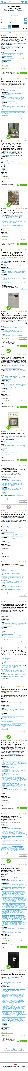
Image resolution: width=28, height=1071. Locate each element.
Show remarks (4, 65)
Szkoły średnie (5, 706)
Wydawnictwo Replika (11, 873)
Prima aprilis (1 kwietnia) (8, 918)
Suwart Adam (6, 825)
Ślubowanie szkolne (6, 1019)
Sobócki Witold (18, 525)
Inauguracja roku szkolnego (15, 910)
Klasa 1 (13, 888)
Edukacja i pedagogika (12, 542)
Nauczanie (4, 484)
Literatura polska (14, 774)
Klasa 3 (22, 888)
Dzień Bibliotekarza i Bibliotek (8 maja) (11, 777)
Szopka (16, 918)
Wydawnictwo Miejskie (10, 155)
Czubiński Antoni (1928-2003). (9, 443)
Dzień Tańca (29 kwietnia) (12, 907)
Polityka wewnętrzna (7, 331)
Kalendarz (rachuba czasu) (8, 911)
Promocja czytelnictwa (18, 710)
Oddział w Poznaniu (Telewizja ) (12, 833)
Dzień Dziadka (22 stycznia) (13, 894)
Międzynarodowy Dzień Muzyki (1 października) (13, 915)
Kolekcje (9, 28)
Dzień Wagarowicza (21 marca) (9, 1013)
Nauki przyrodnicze (6, 60)
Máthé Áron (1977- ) (18, 376)
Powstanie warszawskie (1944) (14, 1018)
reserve (23, 73)
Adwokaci (18, 833)
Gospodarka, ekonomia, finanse (9, 278)
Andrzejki (18, 1007)
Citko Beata (19, 760)
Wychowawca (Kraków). (17, 676)
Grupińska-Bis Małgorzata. (11, 161)
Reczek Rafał (6, 376)
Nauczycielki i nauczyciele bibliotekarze (16, 620)
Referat (4, 841)
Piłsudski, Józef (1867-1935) (8, 1001)
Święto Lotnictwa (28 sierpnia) (11, 785)
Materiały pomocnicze (7, 538)
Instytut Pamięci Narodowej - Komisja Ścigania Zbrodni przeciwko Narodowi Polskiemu (12, 366)
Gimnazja (4, 620)
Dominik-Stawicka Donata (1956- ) (11, 761)
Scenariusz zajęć (6, 488)
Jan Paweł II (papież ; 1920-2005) (13, 997)
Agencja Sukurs (10, 977)
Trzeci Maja (15, 1019)
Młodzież (23, 665)
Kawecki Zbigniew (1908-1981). (12, 54)
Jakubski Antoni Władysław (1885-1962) (12, 265)
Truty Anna (6, 658)
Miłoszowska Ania (14, 762)
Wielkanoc (22, 924)
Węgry (17, 387)
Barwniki (4, 271)
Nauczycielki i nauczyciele (8, 532)
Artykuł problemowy (6, 581)
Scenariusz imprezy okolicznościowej (10, 1025)
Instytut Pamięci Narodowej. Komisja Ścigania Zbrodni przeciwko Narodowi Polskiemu (12, 216)
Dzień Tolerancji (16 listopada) (13, 909)
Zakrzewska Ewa (10, 764)
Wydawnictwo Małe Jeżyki (13, 754)
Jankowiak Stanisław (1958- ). (9, 221)
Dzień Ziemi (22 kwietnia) (13, 783)
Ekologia (20, 1013)
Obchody (13, 164)
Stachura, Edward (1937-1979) (10, 1003)
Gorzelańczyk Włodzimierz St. (12, 160)
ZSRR (21, 387)
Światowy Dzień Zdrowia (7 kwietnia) (17, 784)
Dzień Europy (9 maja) (11, 780)
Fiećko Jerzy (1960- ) (8, 90)
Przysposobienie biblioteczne (18, 624)
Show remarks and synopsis (7, 1032)
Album (3, 168)
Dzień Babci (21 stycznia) (8, 891)
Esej (16, 103)
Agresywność (12, 1007)
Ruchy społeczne (20, 330)
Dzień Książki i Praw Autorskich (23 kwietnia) (12, 779)
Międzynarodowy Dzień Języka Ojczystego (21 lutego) (13, 913)
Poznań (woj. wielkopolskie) (8, 387)
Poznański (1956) (14, 99)
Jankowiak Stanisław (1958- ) (10, 377)
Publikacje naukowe (6, 94)
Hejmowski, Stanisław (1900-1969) (10, 831)
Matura (20, 1015)
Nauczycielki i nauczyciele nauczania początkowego (14, 770)
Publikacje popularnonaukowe (14, 480)
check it (23, 288)
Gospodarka (5, 446)
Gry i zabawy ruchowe (7, 789)
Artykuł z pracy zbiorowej (8, 103)
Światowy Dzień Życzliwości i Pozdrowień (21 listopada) (12, 924)
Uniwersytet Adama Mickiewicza (12, 368)
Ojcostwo (4, 666)
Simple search (3, 28)
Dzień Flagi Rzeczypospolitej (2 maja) (14, 896)
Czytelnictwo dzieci (6, 623)
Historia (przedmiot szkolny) (8, 483)
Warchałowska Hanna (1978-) (10, 877)
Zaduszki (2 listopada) (14, 1020)
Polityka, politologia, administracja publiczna (12, 335)
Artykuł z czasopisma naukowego (10, 670)
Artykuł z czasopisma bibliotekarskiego (11, 628)
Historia (4, 106)
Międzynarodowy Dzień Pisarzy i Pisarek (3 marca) (14, 916)
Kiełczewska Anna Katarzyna (10, 699)
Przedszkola (5, 884)
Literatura (15, 98)
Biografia (4, 62)
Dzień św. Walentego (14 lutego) (16, 1012)
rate (26, 34)
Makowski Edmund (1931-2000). (12, 327)
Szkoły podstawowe (13, 884)
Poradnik (24, 789)
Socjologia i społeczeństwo (20, 674)
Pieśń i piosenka (17, 789)
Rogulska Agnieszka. (12, 222)
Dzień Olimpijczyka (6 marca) (9, 900)
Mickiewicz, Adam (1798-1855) (9, 999)
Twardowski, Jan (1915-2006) (9, 1006)
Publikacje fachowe (11, 618)
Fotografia (6, 164)
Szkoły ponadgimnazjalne (8, 990)
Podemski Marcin (7, 525)
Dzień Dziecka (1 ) (19, 1009)
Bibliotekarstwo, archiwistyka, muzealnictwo (12, 632)
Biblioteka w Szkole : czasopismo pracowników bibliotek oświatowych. (12, 636)
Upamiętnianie (11, 836)
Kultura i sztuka (5, 170)
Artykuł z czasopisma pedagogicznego (12, 671)
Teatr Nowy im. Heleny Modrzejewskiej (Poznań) (14, 832)
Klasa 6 (17, 989)
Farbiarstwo (18, 271)
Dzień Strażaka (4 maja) (17, 905)
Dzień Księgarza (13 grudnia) (9, 899)
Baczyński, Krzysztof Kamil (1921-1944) (11, 994)
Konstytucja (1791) (8, 1015)
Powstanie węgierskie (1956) (9, 384)
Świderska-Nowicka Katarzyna (11, 982)
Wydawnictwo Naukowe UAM (12, 323)
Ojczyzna (4, 1018)
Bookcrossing (5, 709)
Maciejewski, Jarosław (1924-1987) (10, 97)
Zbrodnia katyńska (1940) (16, 1021)
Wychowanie (5, 626)
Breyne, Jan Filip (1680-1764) (9, 58)
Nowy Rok (4, 917)
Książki (3, 268)
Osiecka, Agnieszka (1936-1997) (16, 1000)
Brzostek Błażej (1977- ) (9, 570)
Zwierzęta (4, 1023)
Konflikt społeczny (20, 483)
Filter (10, 33)
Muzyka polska (5, 774)
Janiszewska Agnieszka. (9, 477)
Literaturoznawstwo (11, 106)
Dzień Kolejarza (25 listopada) (18, 898)
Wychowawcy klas (6, 888)
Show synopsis (4, 938)
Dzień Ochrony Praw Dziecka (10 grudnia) (12, 904)
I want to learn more (8, 1067)
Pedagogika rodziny (11, 666)
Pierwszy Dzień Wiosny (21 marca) (16, 917)
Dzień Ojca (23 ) (14, 665)
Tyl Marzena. (6, 615)
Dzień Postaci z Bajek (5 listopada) (17, 903)
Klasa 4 (9, 989)
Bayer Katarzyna (8, 760)
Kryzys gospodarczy (7, 576)
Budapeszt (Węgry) (15, 385)
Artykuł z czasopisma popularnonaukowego (10, 490)
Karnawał (24, 1014)
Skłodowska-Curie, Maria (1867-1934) (17, 1002)
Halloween (4, 1014)
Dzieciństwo (5, 665)
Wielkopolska (5, 448)
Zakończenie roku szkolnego (17, 786)
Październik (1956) (18, 576)
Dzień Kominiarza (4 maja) (18, 778)
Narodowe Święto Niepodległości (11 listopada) (13, 912)
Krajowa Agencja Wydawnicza (12, 436)
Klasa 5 (13, 989)
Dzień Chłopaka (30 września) (14, 892)
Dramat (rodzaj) (19, 767)
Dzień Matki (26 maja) (17, 623)
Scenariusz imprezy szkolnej (8, 790)
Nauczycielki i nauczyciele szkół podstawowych (13, 887)
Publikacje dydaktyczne (11, 528)
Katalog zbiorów (14, 15)
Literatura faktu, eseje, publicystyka (15, 93)
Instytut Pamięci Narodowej (11, 520)
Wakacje (17, 924)
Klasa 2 (17, 888)
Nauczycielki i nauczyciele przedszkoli (11, 771)
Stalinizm (8, 385)
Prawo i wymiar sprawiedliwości (14, 844)
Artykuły (4, 93)
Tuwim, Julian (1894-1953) (19, 1005)
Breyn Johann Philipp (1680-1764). (10, 53)
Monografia (4, 275)
